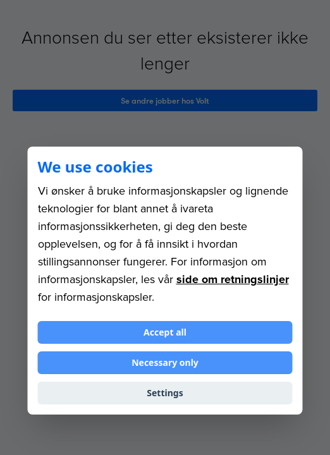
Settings (165, 393)
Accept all (165, 332)
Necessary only (165, 362)
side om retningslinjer (232, 279)
